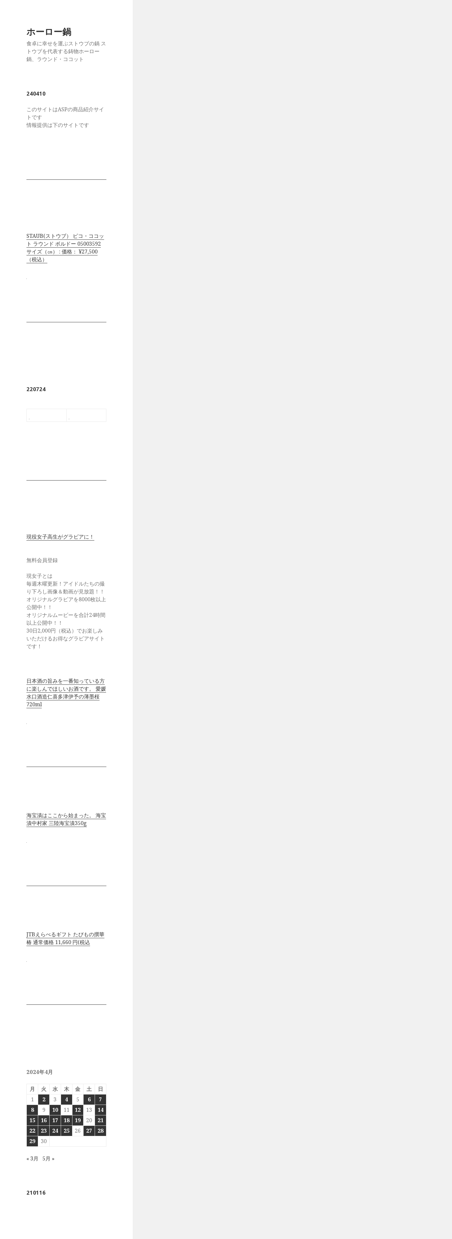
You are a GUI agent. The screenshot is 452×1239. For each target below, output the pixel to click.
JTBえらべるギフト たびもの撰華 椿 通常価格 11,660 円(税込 (65, 938)
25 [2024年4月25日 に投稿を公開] (67, 1130)
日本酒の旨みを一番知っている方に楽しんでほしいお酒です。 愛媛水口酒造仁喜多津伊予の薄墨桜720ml (66, 692)
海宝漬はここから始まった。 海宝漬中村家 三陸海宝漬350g (66, 819)
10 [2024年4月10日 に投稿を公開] (55, 1109)
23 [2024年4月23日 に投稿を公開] (44, 1130)
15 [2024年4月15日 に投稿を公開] (32, 1120)
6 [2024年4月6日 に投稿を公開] (89, 1099)
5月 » (48, 1158)
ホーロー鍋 (48, 31)
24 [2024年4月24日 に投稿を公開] (55, 1130)
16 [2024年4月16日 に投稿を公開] (44, 1120)
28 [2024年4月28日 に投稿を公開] (100, 1130)
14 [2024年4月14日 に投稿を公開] (100, 1109)
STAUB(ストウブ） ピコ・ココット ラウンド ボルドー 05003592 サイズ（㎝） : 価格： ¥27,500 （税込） (65, 247)
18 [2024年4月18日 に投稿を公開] (67, 1120)
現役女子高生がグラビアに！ (60, 536)
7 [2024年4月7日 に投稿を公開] (100, 1099)
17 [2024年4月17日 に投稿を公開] (55, 1120)
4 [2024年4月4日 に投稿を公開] (66, 1099)
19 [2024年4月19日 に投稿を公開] (78, 1120)
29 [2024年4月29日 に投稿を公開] (32, 1141)
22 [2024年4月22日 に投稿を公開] (32, 1130)
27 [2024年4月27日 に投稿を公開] (89, 1130)
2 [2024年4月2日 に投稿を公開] (43, 1099)
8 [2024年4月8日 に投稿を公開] (32, 1109)
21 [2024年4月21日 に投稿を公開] (100, 1120)
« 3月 (32, 1158)
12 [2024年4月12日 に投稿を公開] (78, 1109)
